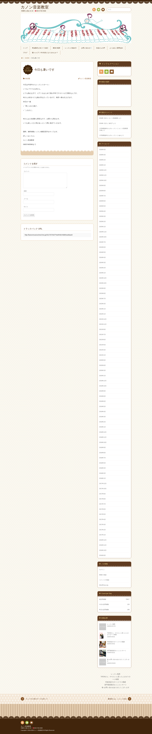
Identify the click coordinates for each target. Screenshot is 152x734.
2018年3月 (102, 473)
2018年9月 (102, 447)
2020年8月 (102, 365)
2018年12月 (102, 432)
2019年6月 (102, 401)
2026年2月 (102, 160)
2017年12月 (102, 483)
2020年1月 (102, 375)
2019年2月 (102, 422)
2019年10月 (102, 386)
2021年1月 (102, 355)
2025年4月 (102, 211)
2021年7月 (102, 334)
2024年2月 (102, 268)
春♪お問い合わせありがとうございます (115, 687)
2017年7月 (102, 504)
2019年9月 (102, 391)
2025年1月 (102, 226)
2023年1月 (102, 309)
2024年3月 (102, 262)
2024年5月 (102, 252)
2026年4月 (102, 149)
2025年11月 (102, 175)
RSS (93, 10)
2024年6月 (102, 247)
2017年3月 (102, 524)
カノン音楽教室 (85, 78)
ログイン (102, 569)
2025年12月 (102, 170)
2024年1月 (102, 273)
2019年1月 (102, 427)
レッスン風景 (115, 674)
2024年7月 (102, 242)
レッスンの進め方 (71, 48)
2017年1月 (102, 535)
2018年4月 (102, 468)
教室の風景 (56, 48)
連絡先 (103, 10)
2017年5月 (102, 514)
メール (26, 201)
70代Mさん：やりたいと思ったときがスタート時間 (115, 678)
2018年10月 (102, 442)
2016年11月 (102, 545)
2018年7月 (102, 458)
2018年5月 (102, 463)
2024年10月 (102, 237)
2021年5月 (102, 345)
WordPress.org (103, 585)
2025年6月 (102, 201)
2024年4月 (102, 257)
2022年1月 (102, 314)
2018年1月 (102, 478)
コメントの (104, 580)
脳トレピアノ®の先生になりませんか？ (45, 52)
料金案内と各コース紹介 (40, 48)
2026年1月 (102, 165)
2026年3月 (102, 155)
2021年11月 (102, 324)
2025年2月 (102, 221)
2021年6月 (102, 339)
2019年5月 (102, 406)
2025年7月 (102, 196)
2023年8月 (102, 293)
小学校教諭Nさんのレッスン (107, 128)
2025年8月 (102, 190)
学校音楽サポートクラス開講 (115, 682)
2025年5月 (102, 206)
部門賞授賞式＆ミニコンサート (116, 685)
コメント (27, 171)
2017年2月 (102, 530)
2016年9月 (102, 555)
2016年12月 (102, 540)
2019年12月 (102, 381)
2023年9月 (102, 288)
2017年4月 (102, 519)
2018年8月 (102, 452)
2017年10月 (102, 488)
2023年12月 (102, 278)
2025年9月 (102, 185)
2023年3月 (102, 303)
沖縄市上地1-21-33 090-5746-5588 (32, 728)
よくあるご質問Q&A (116, 48)
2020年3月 (102, 370)
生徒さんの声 (100, 48)
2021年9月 (102, 329)
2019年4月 (102, 411)
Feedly (98, 10)
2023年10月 (102, 283)
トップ (25, 48)
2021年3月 (102, 350)
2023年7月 (102, 298)
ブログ (25, 52)
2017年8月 (102, 499)
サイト (26, 209)
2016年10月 (102, 550)
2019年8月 (102, 396)
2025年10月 (102, 180)
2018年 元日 (103, 118)
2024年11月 (102, 232)
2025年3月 (102, 216)
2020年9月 (102, 360)
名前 (25, 194)
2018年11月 (102, 437)
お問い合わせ (86, 48)
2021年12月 (102, 319)
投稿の (102, 575)
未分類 (27, 78)
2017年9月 (102, 494)
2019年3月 (102, 416)
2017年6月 (102, 509)
